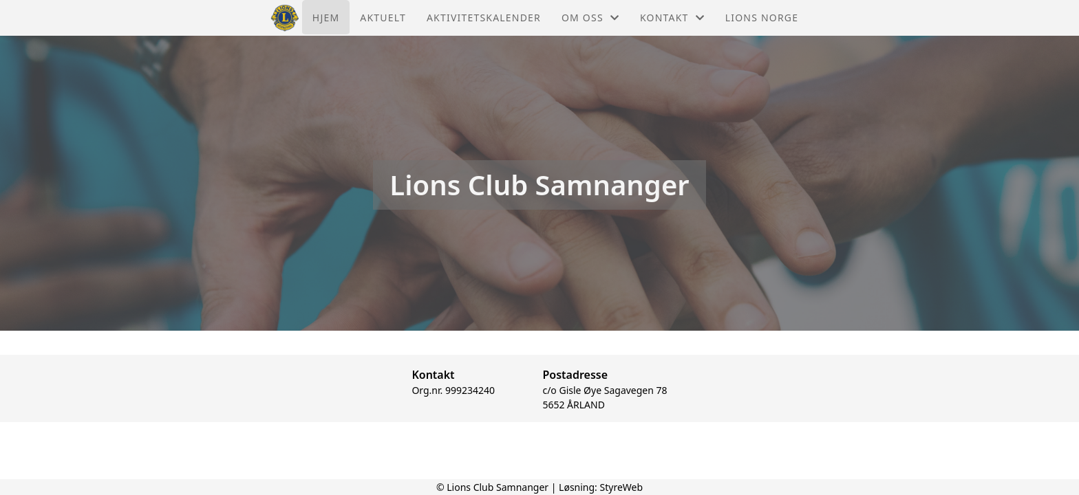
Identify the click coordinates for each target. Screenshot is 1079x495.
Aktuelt (383, 17)
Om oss (590, 17)
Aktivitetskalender (484, 17)
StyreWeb (621, 487)
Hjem (325, 17)
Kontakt (672, 17)
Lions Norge (761, 17)
